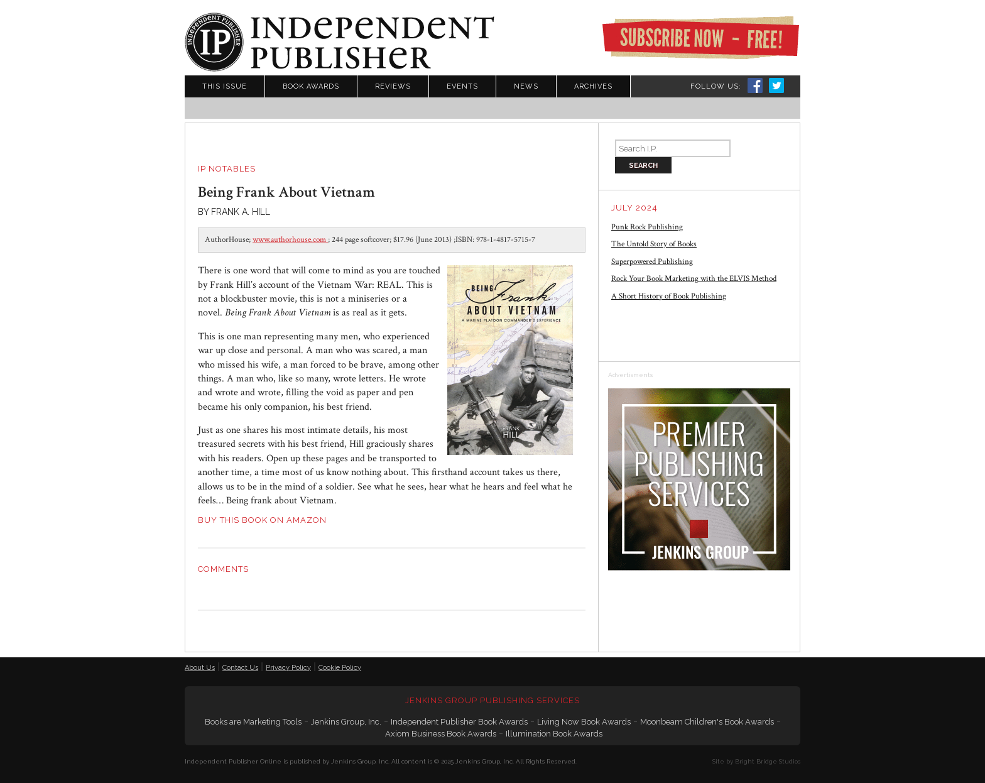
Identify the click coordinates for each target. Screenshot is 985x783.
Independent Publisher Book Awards (459, 721)
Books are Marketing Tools (253, 721)
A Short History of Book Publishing (668, 296)
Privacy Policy (288, 668)
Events (462, 86)
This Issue (224, 86)
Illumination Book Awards (554, 733)
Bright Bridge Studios (767, 761)
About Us (200, 668)
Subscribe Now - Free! (700, 38)
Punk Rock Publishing (647, 227)
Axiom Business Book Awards (440, 733)
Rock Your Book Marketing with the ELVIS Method (693, 278)
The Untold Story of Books (654, 244)
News (526, 86)
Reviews (393, 86)
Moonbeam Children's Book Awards (707, 721)
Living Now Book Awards (584, 721)
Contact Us (240, 668)
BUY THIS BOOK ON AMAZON (262, 520)
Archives (593, 86)
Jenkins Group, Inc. (346, 721)
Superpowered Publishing (652, 261)
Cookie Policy (339, 668)
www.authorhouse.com (290, 239)
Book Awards (311, 86)
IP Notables (227, 168)
